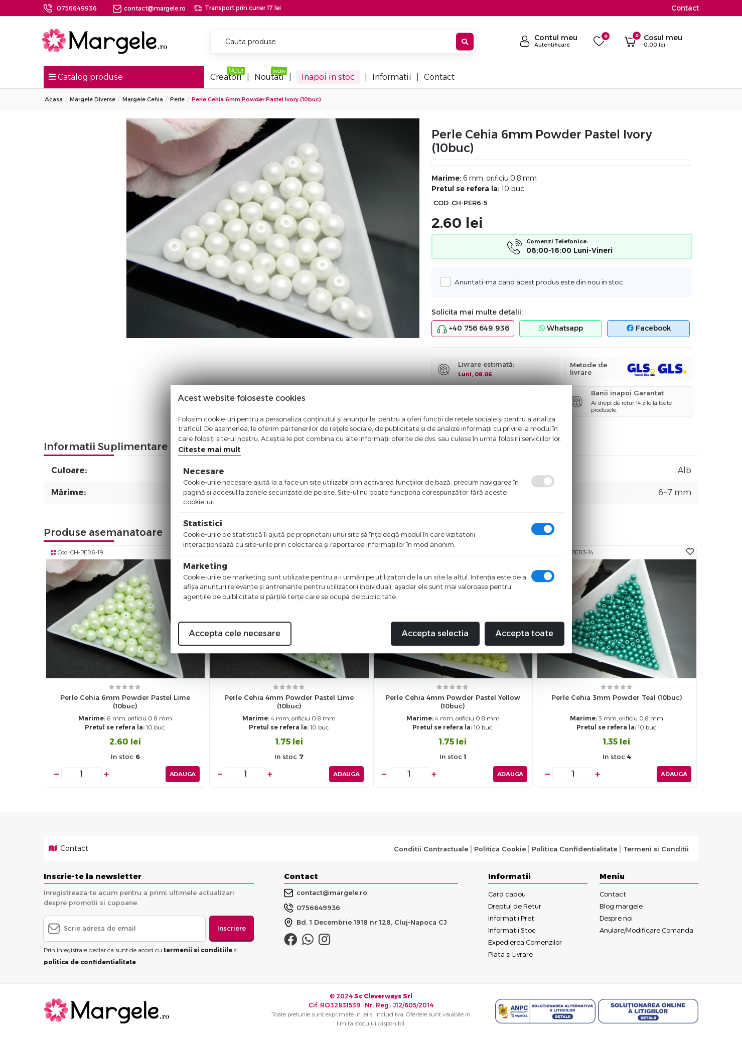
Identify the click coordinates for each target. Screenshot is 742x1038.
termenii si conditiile (198, 950)
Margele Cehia (142, 99)
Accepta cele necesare (234, 633)
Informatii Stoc (512, 930)
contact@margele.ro (149, 8)
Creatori (226, 77)
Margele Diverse (92, 99)
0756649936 (77, 8)
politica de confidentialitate (90, 962)
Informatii (391, 77)
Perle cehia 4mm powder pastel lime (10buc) (289, 701)
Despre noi (616, 918)
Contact (685, 8)
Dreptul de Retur (514, 906)
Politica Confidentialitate (574, 849)
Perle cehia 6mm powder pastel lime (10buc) (125, 701)
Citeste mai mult (209, 449)
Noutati (269, 77)
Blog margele (621, 906)
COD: (441, 203)
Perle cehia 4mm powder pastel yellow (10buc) (452, 701)
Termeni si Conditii (656, 849)
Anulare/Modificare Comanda (646, 930)
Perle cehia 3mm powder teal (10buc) (616, 697)
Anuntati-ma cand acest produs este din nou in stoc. (536, 281)
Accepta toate (524, 633)
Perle (177, 99)
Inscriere (231, 928)
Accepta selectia (435, 633)
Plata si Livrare (510, 954)
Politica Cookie (500, 849)
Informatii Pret (511, 918)
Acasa (54, 99)
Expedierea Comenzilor (525, 942)
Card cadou (507, 894)
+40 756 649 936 (473, 329)
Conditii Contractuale (431, 849)
